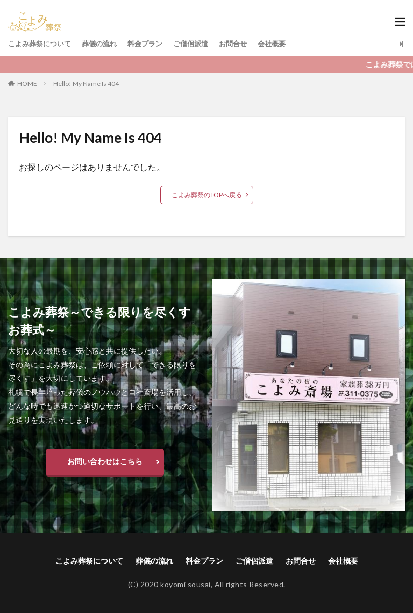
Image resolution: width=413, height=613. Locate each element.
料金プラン (154, 43)
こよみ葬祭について (42, 43)
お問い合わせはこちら (105, 461)
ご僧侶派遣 (202, 43)
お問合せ (247, 43)
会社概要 (288, 43)
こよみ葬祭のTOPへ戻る (207, 195)
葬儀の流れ (105, 43)
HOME (27, 84)
